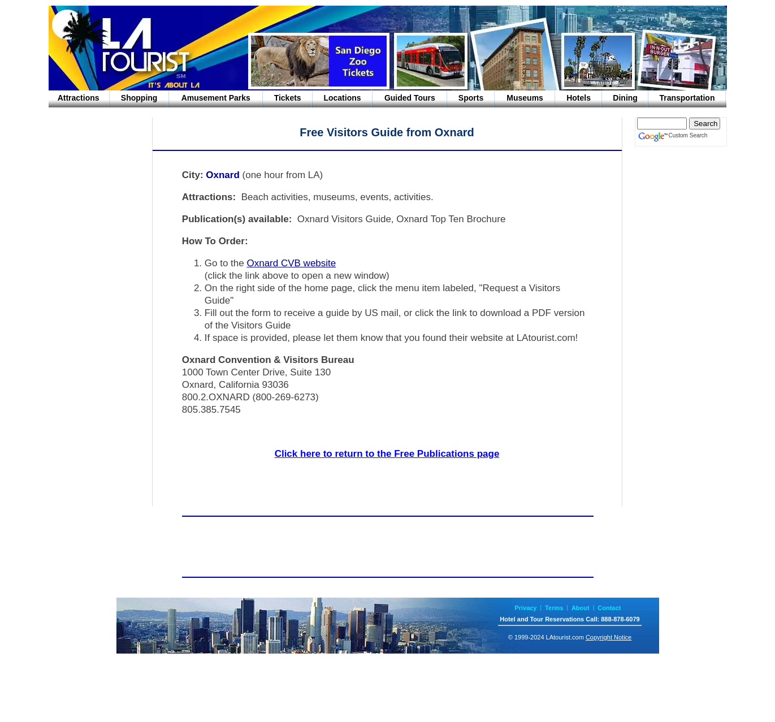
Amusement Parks (215, 97)
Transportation (687, 97)
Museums (524, 97)
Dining (625, 97)
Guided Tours (409, 97)
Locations (342, 97)
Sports (470, 97)
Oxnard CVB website (291, 263)
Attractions (78, 97)
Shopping (139, 97)
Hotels (578, 97)
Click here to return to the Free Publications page (387, 453)
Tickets (287, 97)
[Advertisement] (94, 211)
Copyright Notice (608, 637)
